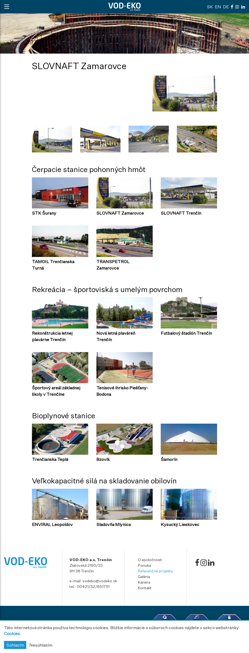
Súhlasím (15, 645)
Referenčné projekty (155, 571)
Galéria (144, 576)
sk (210, 6)
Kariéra (144, 582)
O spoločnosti (150, 559)
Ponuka (144, 565)
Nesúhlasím (40, 645)
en (218, 6)
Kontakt (145, 587)
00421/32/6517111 (93, 586)
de (226, 6)
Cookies (12, 633)
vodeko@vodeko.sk (99, 581)
